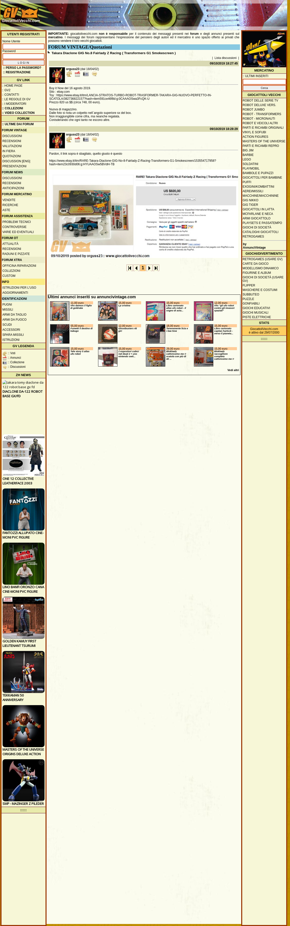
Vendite (9, 200)
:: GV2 (6, 90)
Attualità (11, 244)
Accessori (11, 330)
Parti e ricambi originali (263, 127)
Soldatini (250, 164)
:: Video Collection (18, 113)
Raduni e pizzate (16, 254)
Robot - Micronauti (259, 118)
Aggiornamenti (15, 292)
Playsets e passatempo (262, 223)
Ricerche (10, 205)
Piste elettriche (257, 317)
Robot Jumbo (254, 109)
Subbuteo (251, 294)
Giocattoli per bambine (262, 177)
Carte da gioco (256, 264)
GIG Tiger (250, 205)
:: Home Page (12, 85)
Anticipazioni (13, 188)
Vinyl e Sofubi (254, 132)
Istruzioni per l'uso (19, 287)
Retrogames (253, 236)
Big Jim (248, 150)
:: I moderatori (14, 104)
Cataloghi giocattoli (260, 232)
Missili (8, 309)
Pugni (7, 304)
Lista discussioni (225, 58)
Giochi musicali (256, 312)
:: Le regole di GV (16, 99)
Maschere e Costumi (260, 290)
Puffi (247, 182)
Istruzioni (11, 340)
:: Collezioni (12, 108)
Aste (6, 210)
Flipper (249, 285)
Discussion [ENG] (16, 161)
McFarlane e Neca (258, 214)
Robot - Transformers (262, 114)
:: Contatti (10, 94)
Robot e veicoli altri (260, 123)
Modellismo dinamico (261, 268)
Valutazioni (12, 146)
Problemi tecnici (17, 222)
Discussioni (12, 136)
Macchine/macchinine (261, 195)
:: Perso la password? (22, 68)
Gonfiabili (251, 303)
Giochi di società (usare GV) (263, 279)
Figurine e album (257, 273)
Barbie (248, 155)
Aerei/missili (253, 191)
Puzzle (248, 299)
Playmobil (251, 168)
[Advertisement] (194, 12)
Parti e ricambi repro (261, 146)
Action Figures (255, 137)
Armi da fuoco (15, 319)
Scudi (7, 324)
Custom (9, 276)
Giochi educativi (256, 308)
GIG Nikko (251, 200)
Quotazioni (12, 156)
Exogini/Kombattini (258, 186)
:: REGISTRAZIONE (17, 72)
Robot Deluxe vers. (259, 105)
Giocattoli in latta (258, 209)
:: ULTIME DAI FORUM (18, 124)
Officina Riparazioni (19, 266)
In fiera (9, 151)
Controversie (15, 227)
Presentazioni (15, 166)
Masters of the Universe (264, 141)
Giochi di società (257, 227)
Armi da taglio (15, 314)
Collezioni (11, 271)
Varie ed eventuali (18, 232)
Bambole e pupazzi (258, 173)
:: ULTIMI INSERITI (255, 76)
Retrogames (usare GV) (263, 259)
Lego (247, 159)
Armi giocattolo (257, 218)
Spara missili (13, 335)
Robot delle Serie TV (260, 100)
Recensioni (12, 141)
